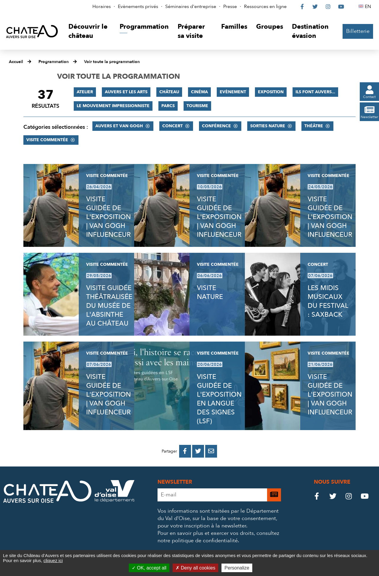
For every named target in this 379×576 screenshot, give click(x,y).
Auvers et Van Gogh (119, 126)
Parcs (168, 106)
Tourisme (197, 106)
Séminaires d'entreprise (190, 6)
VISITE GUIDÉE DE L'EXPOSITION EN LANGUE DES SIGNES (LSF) (219, 399)
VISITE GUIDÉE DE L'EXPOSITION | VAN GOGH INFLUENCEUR (108, 217)
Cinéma (199, 92)
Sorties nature (267, 126)
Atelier (85, 92)
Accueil (16, 62)
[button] (89, 31)
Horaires (101, 6)
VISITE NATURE (210, 292)
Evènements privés (138, 6)
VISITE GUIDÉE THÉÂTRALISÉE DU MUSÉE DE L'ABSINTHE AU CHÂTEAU (109, 306)
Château (169, 92)
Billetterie (358, 31)
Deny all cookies (195, 567)
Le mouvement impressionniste (113, 106)
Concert (172, 126)
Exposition (271, 92)
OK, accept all (149, 567)
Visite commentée (47, 140)
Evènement (233, 92)
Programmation (53, 62)
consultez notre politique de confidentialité (218, 537)
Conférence (216, 126)
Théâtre (313, 126)
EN (368, 6)
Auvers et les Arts (126, 92)
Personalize (236, 567)
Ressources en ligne (265, 6)
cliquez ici (53, 560)
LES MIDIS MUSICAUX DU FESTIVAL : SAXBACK (328, 301)
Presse (230, 6)
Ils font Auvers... (315, 92)
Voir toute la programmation (112, 62)
